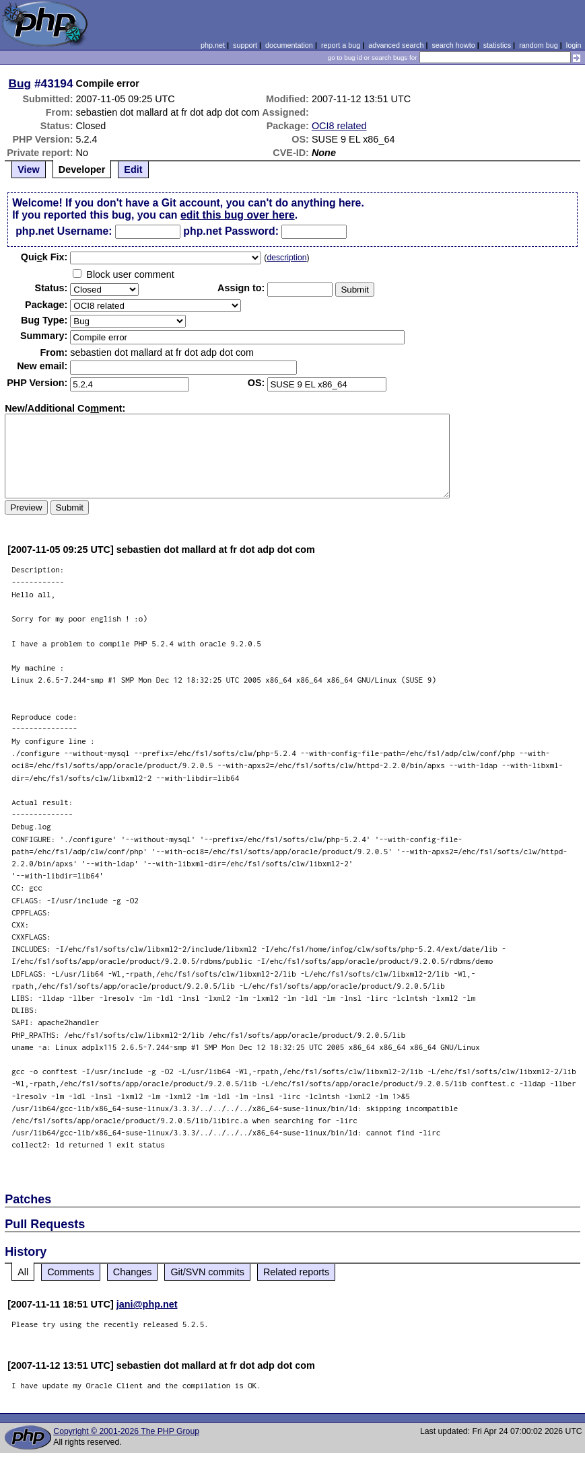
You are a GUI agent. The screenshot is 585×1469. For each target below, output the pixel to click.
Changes (132, 1272)
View (29, 169)
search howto (453, 45)
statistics (497, 45)
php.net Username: (63, 231)
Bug (20, 83)
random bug (538, 45)
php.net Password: (231, 231)
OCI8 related (339, 125)
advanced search (395, 45)
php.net (213, 45)
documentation (289, 45)
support (245, 45)
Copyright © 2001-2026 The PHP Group (126, 1431)
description (286, 257)
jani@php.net (147, 1304)
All (23, 1272)
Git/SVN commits (207, 1272)
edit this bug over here (237, 215)
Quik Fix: (44, 257)
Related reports (296, 1272)
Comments (70, 1272)
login (574, 45)
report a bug (340, 45)
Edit (133, 169)
